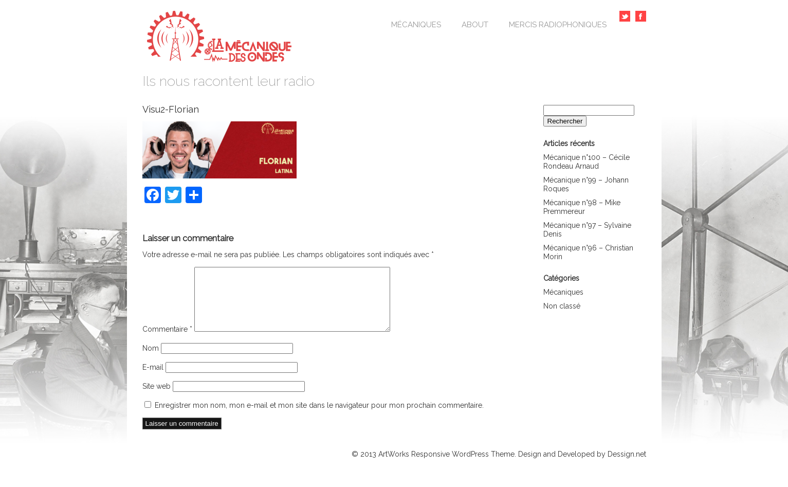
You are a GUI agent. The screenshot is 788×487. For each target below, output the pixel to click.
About (475, 24)
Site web (156, 398)
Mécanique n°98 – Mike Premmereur (581, 207)
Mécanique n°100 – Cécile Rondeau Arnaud (586, 161)
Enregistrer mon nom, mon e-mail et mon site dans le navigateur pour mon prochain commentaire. (319, 417)
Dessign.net (627, 466)
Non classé (561, 306)
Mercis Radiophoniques (558, 24)
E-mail (152, 379)
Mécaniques (416, 24)
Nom (150, 360)
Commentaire (167, 341)
